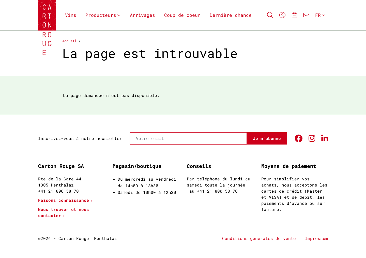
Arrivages (142, 15)
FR (318, 15)
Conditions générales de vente (259, 238)
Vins (70, 15)
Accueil (69, 40)
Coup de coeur (182, 15)
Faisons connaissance (63, 200)
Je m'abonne (267, 138)
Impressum (316, 238)
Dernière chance (231, 15)
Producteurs (100, 15)
